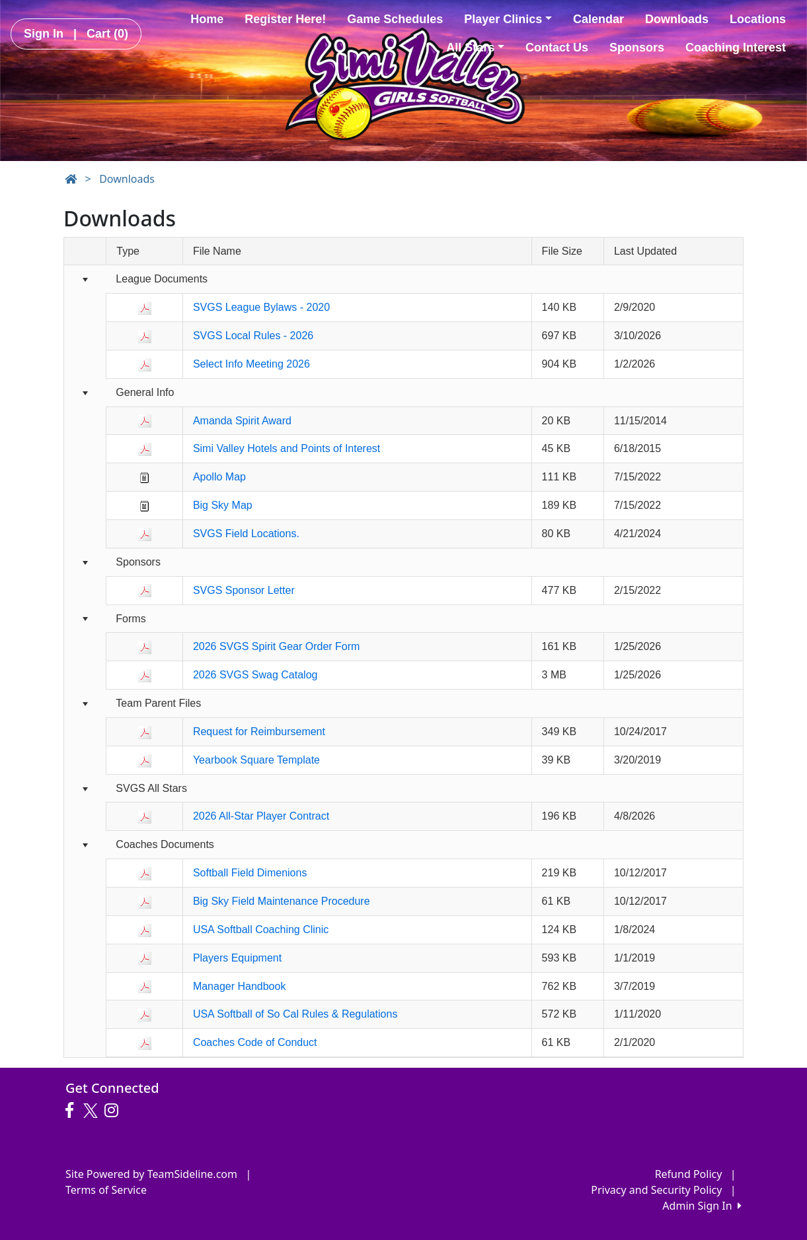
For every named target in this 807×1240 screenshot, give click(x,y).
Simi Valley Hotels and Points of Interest (286, 448)
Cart (107, 33)
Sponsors (636, 47)
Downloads (677, 19)
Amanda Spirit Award (242, 420)
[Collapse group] (85, 280)
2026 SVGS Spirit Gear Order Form (276, 646)
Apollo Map (219, 476)
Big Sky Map (222, 505)
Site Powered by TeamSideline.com (151, 1174)
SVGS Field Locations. (246, 533)
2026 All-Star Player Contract (261, 816)
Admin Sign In (702, 1205)
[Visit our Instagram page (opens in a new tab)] (114, 1110)
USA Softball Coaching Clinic (260, 929)
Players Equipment (237, 957)
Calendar (598, 19)
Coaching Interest (735, 47)
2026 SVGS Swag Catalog (255, 674)
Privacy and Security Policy (656, 1190)
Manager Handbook (239, 986)
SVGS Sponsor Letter (244, 590)
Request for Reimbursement (259, 731)
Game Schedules (395, 19)
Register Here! (285, 19)
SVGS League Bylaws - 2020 (261, 307)
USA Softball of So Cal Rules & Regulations (295, 1014)
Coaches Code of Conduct (255, 1042)
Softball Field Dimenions (250, 872)
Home (206, 19)
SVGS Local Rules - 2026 (253, 335)
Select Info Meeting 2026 (251, 364)
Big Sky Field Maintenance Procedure (281, 901)
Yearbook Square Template (256, 760)
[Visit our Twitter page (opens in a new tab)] (92, 1110)
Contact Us (556, 47)
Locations (758, 19)
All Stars (475, 47)
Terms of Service (106, 1190)
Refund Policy (688, 1174)
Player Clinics (508, 19)
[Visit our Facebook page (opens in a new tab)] (72, 1110)
